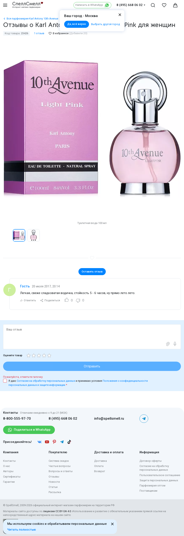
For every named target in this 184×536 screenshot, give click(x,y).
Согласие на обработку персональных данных (46, 380)
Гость (25, 286)
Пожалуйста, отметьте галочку (23, 376)
